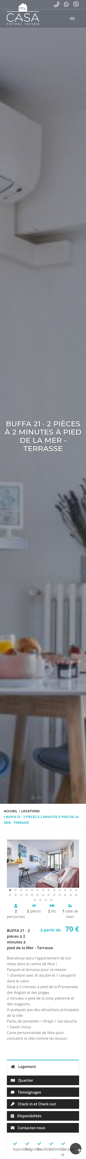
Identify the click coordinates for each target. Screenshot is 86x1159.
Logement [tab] (23, 1066)
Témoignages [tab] (26, 1092)
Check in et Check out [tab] (33, 1103)
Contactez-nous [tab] (28, 1127)
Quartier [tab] (22, 1080)
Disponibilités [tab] (26, 1115)
